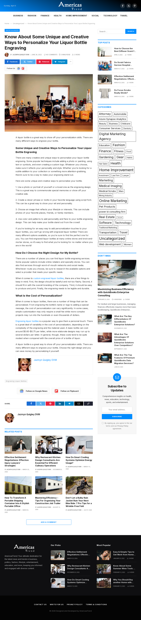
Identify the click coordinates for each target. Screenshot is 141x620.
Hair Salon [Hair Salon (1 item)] (103, 164)
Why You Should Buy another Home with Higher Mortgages (123, 581)
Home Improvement (76, 16)
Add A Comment (49, 522)
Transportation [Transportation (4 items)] (107, 232)
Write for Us (57, 604)
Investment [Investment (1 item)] (104, 175)
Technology (110, 16)
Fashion (32, 16)
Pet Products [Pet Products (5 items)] (107, 206)
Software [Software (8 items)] (105, 222)
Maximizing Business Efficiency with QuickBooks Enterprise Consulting (116, 292)
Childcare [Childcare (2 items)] (125, 123)
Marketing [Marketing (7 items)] (106, 180)
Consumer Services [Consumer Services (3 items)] (110, 128)
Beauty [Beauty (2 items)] (102, 123)
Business (18, 16)
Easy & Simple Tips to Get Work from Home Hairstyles (123, 553)
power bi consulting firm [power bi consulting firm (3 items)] (112, 211)
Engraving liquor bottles (27, 321)
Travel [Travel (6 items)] (123, 232)
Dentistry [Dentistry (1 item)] (127, 128)
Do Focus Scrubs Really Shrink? (122, 91)
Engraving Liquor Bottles (16, 381)
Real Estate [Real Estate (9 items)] (107, 217)
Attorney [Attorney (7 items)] (105, 114)
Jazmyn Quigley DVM (20, 55)
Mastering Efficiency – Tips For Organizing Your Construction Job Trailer (48, 500)
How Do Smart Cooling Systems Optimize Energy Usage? (79, 460)
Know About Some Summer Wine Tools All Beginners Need (124, 567)
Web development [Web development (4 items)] (110, 244)
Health (58, 16)
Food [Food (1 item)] (129, 151)
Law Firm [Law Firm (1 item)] (115, 175)
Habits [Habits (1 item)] (129, 157)
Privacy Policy (122, 426)
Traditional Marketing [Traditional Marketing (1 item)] (108, 227)
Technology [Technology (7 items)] (123, 222)
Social (95, 16)
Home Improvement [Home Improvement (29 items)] (116, 170)
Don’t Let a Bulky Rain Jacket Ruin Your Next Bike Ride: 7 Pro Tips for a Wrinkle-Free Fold (79, 501)
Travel (124, 16)
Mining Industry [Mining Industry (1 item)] (105, 195)
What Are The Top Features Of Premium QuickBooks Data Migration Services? (124, 359)
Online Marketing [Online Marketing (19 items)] (113, 201)
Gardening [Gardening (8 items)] (106, 157)
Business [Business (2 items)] (113, 123)
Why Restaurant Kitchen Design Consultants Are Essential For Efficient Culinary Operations (48, 461)
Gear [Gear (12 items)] (120, 157)
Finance (45, 16)
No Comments (50, 55)
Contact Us (40, 604)
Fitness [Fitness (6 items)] (118, 151)
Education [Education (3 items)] (104, 145)
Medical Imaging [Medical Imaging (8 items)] (110, 186)
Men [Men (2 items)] (121, 191)
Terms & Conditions (96, 604)
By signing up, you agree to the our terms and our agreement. (117, 426)
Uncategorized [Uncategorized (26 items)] (112, 238)
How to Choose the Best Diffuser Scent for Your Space (125, 50)
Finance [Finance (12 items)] (105, 151)
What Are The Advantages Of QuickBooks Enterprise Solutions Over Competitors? (124, 339)
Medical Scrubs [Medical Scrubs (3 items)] (107, 191)
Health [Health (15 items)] (116, 163)
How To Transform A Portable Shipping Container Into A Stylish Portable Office (17, 501)
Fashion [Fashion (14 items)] (119, 145)
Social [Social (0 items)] (120, 217)
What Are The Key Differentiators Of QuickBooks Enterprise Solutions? (124, 320)
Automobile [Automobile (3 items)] (120, 114)
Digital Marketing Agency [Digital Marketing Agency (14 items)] (112, 136)
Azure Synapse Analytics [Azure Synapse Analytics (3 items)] (112, 119)
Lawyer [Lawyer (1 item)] (125, 175)
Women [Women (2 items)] (127, 244)
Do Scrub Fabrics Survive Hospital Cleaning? (122, 64)
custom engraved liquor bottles (48, 278)
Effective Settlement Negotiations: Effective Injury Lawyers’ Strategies (17, 461)
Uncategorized (12, 30)
